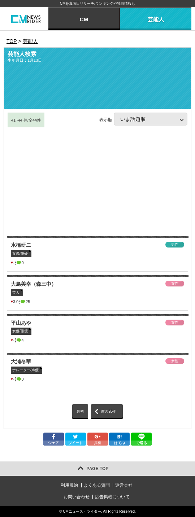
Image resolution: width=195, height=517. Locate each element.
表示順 (143, 119)
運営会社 (124, 485)
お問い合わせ (77, 496)
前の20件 (108, 411)
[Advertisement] (97, 182)
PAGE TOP (98, 468)
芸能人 (156, 19)
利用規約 (69, 485)
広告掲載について (112, 496)
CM (84, 19)
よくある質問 (97, 485)
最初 (80, 411)
